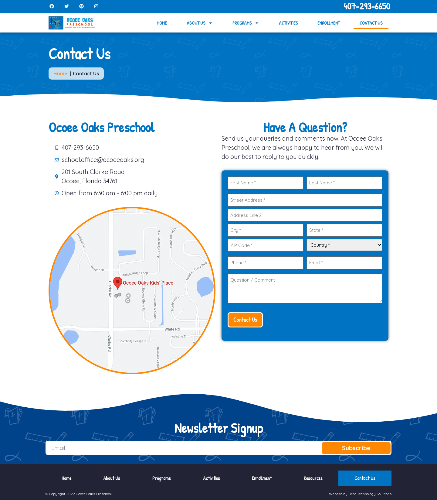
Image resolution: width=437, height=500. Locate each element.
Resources (313, 478)
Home (162, 23)
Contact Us (371, 23)
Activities (288, 23)
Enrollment (328, 23)
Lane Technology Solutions (369, 493)
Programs (245, 23)
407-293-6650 (367, 6)
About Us (200, 23)
